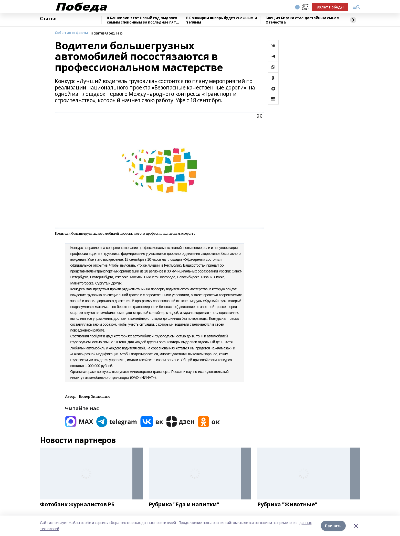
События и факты (71, 33)
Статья (48, 18)
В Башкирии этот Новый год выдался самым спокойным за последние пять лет (142, 20)
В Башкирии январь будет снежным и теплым (221, 20)
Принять (333, 525)
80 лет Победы (330, 7)
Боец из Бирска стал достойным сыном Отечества (302, 20)
